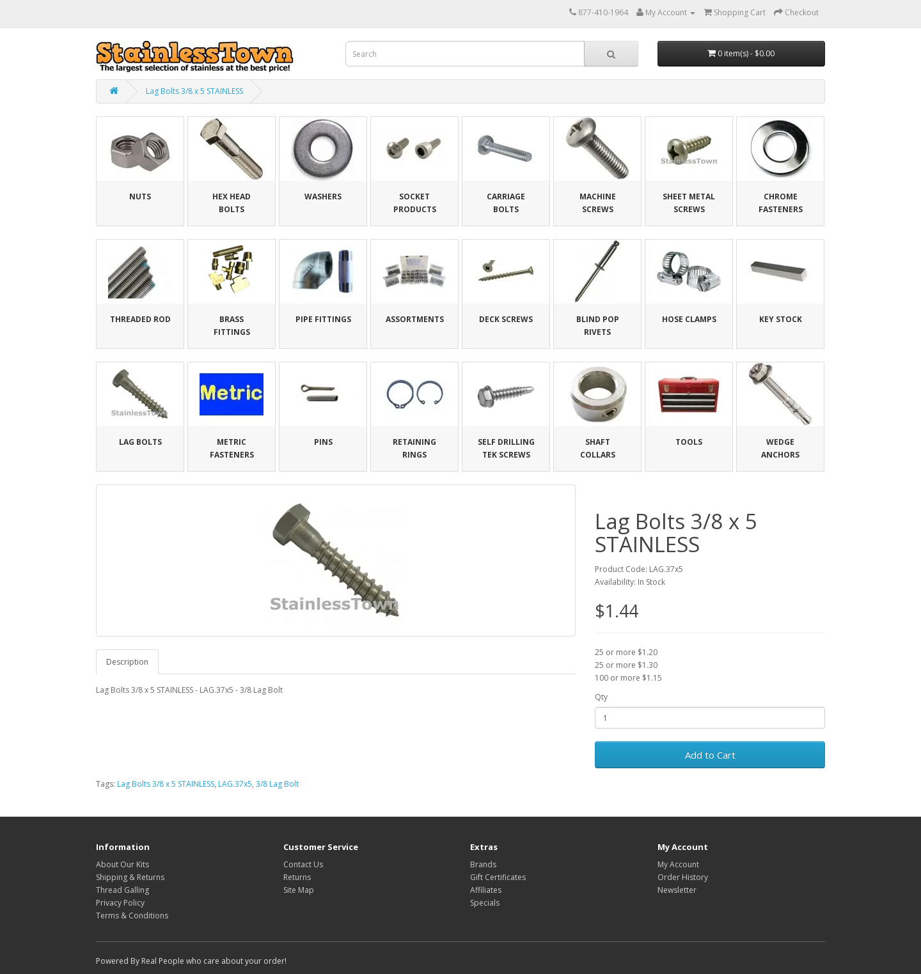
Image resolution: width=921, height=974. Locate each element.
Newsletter (677, 890)
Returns (297, 877)
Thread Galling (122, 890)
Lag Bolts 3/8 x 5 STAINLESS (194, 91)
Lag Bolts (140, 442)
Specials (485, 902)
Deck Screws (506, 319)
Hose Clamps (689, 319)
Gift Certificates (498, 877)
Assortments (415, 319)
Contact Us (303, 864)
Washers (323, 196)
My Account (678, 864)
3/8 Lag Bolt (277, 783)
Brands (483, 864)
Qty (601, 697)
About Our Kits (122, 864)
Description (127, 661)
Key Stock (780, 319)
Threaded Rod (140, 319)
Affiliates (485, 890)
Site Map (298, 890)
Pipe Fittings (323, 319)
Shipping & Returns (130, 877)
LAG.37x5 (235, 783)
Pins (323, 442)
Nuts (140, 196)
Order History (682, 877)
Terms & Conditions (132, 915)
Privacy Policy (120, 902)
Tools (688, 442)
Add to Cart (710, 754)
